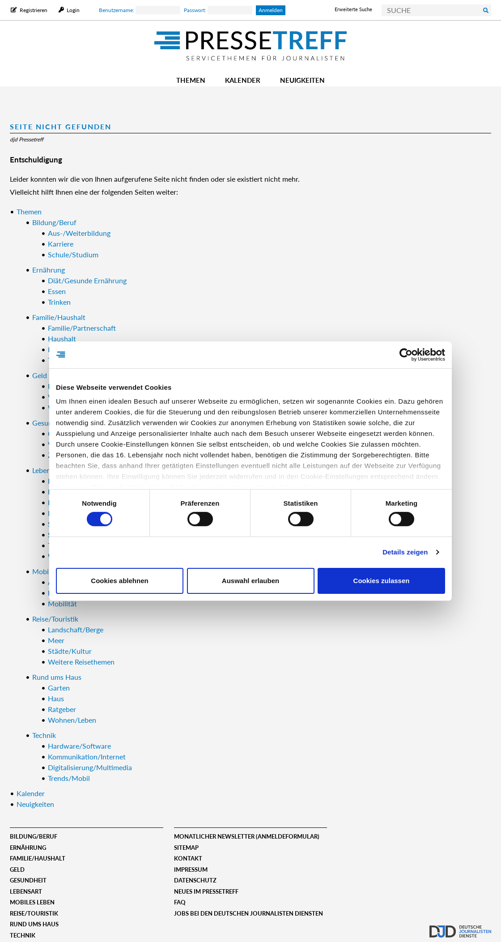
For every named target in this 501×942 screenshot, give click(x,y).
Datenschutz (195, 880)
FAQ (180, 902)
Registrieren (33, 10)
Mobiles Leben (32, 902)
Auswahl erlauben (250, 580)
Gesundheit (28, 880)
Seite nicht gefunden (60, 126)
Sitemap (186, 847)
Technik (22, 935)
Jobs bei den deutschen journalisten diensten (248, 913)
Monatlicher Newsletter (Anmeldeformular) (246, 836)
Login (72, 10)
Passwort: (218, 10)
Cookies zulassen (381, 580)
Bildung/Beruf (33, 836)
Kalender (242, 80)
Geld (17, 869)
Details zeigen (405, 552)
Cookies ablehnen (119, 580)
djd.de (460, 926)
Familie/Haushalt (37, 858)
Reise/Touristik (34, 913)
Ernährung (28, 847)
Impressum (191, 869)
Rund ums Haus (34, 924)
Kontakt (188, 858)
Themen (190, 80)
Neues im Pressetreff (206, 891)
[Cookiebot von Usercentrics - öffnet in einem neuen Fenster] (406, 354)
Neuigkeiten (302, 80)
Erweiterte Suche (353, 9)
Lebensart (26, 891)
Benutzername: (139, 10)
